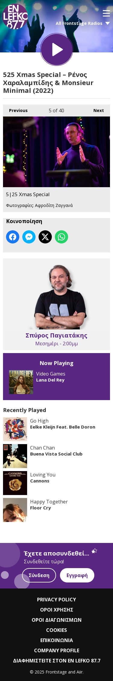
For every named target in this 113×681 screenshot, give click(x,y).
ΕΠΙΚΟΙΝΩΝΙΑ (56, 640)
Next (95, 109)
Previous (15, 109)
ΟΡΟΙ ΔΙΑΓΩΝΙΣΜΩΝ (57, 620)
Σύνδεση (39, 575)
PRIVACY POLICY (56, 599)
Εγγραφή (77, 575)
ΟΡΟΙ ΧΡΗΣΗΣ (56, 609)
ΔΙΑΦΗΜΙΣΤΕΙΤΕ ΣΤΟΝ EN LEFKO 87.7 (56, 660)
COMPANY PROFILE (56, 650)
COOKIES (56, 630)
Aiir (80, 672)
